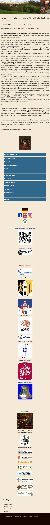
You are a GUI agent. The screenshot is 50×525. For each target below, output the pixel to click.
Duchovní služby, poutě (11, 165)
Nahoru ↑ (36, 516)
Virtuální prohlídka (9, 182)
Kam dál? (7, 199)
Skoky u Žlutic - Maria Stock (15, 2)
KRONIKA (7, 161)
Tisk (20, 516)
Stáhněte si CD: (25, 411)
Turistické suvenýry (9, 196)
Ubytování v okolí (9, 189)
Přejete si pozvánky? (10, 175)
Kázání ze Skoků (9, 172)
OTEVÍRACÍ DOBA (9, 158)
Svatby (6, 168)
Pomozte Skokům (9, 179)
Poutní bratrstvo (9, 192)
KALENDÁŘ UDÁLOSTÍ (10, 155)
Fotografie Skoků (9, 185)
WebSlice (16, 516)
